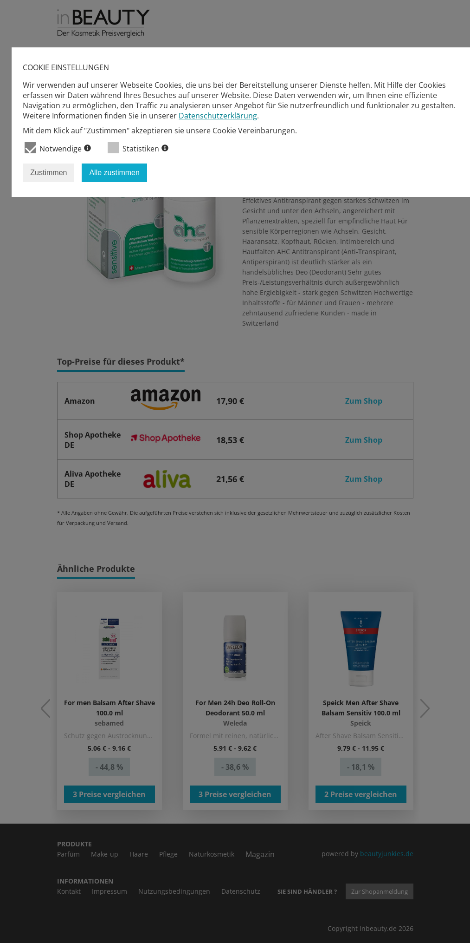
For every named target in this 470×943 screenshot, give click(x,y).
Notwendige (58, 148)
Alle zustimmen (114, 173)
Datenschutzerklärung (218, 116)
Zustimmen (48, 173)
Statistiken (138, 148)
